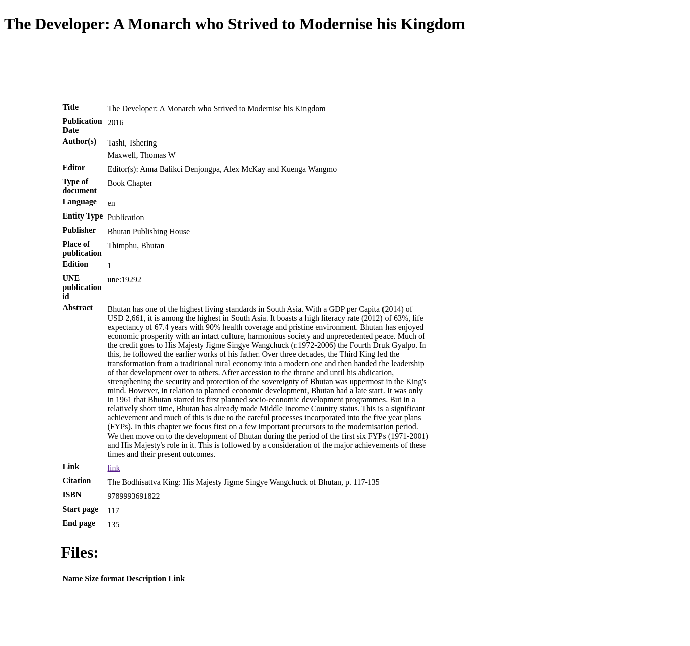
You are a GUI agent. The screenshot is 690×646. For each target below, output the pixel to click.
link (114, 468)
